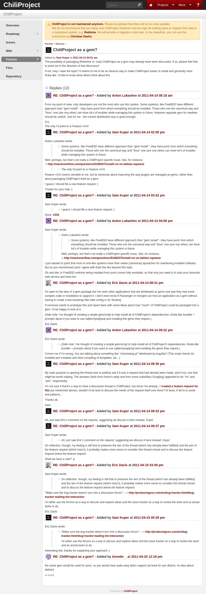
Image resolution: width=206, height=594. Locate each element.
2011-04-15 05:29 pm (149, 517)
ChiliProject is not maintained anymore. (78, 24)
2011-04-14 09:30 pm (149, 364)
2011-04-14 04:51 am (85, 57)
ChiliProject (21, 4)
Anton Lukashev (124, 95)
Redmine (90, 32)
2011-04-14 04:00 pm (157, 221)
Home (150, 5)
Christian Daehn (81, 36)
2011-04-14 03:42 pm (149, 195)
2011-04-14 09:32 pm (149, 411)
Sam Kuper (63, 57)
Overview (12, 25)
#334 (56, 214)
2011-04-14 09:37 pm (149, 426)
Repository (14, 76)
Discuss (60, 43)
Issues (10, 42)
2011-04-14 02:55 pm (149, 132)
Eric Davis (120, 283)
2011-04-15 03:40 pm (147, 465)
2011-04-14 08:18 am (156, 95)
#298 (85, 126)
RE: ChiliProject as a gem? (73, 95)
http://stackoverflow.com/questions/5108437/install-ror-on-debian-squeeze (96, 164)
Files (9, 68)
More (182, 5)
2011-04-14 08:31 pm (147, 283)
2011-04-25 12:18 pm (146, 556)
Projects (162, 5)
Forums (49, 43)
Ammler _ (119, 556)
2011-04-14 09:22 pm (157, 330)
